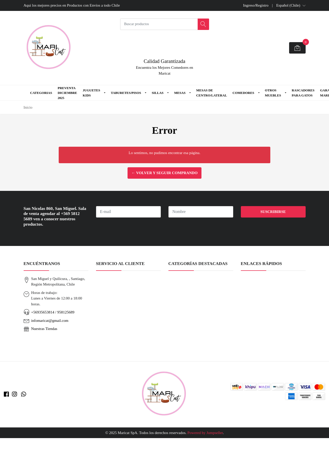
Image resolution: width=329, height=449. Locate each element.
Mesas (179, 93)
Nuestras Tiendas (44, 329)
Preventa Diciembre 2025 (67, 93)
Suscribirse (273, 212)
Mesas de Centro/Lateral (211, 92)
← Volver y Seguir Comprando (164, 173)
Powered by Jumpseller (205, 433)
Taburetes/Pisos (126, 93)
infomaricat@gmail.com (50, 321)
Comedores (243, 93)
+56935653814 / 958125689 (52, 312)
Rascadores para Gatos (303, 92)
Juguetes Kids (91, 92)
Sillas (157, 93)
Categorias (41, 93)
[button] (290, 5)
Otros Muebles (273, 92)
